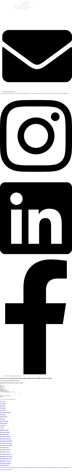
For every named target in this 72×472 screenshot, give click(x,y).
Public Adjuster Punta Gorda (5, 439)
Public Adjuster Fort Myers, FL (6, 454)
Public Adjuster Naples (4, 448)
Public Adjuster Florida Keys (5, 463)
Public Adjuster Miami (4, 430)
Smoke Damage (3, 415)
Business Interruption (4, 421)
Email (1, 387)
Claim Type (2, 388)
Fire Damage (2, 419)
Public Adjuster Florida (4, 465)
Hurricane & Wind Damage (5, 413)
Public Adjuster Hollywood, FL (6, 459)
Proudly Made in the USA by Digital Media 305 (6, 470)
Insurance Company (3, 390)
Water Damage (3, 404)
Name (1, 385)
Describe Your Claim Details (5, 396)
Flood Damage (3, 406)
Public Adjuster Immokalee (5, 437)
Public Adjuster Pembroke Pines (6, 441)
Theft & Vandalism (3, 424)
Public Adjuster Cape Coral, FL (6, 457)
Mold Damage (2, 408)
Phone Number (3, 386)
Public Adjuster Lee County (5, 461)
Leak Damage (2, 426)
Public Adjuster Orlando (5, 432)
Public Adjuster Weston (4, 435)
